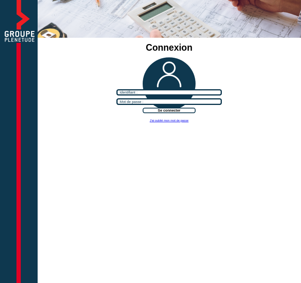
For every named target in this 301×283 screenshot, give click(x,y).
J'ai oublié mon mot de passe (169, 120)
